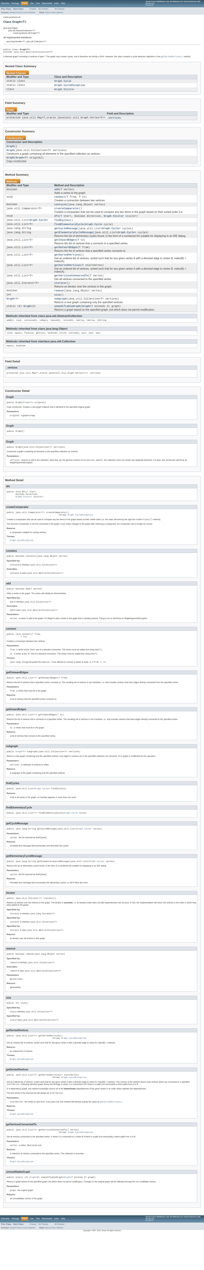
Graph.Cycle (62, 82)
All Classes (59, 9)
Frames (33, 9)
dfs (56, 224)
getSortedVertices (67, 266)
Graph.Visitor (64, 92)
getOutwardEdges (65, 258)
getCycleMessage (65, 237)
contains (60, 211)
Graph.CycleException (69, 87)
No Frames (43, 9)
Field (19, 12)
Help (63, 3)
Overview (5, 3)
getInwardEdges (65, 250)
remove (59, 305)
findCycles (62, 228)
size (57, 309)
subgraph (60, 314)
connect (59, 203)
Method (32, 12)
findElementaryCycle (69, 233)
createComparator (66, 215)
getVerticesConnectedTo (71, 289)
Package (15, 3)
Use (32, 3)
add (56, 195)
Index (56, 3)
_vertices (114, 121)
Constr (25, 12)
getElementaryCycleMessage (73, 242)
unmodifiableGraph (67, 322)
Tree (38, 3)
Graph (10, 149)
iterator (60, 297)
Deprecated (47, 3)
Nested (13, 12)
